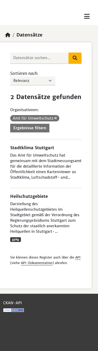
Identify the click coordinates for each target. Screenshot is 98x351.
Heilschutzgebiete (29, 196)
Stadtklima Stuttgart (32, 147)
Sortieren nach (23, 73)
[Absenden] (75, 58)
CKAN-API (12, 303)
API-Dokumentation (37, 263)
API (77, 257)
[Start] (7, 35)
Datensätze (29, 35)
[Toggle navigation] (87, 16)
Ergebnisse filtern (29, 128)
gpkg (15, 239)
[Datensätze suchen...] (39, 58)
